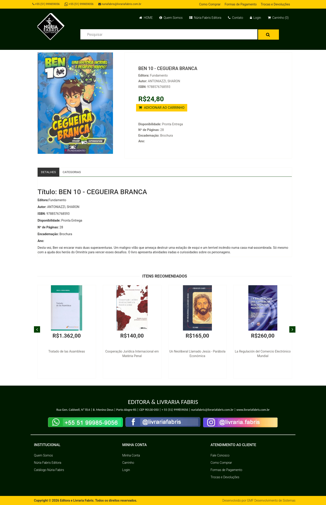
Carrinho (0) (278, 17)
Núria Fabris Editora (205, 17)
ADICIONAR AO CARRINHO (162, 108)
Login (255, 17)
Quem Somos (170, 17)
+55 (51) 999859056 (46, 4)
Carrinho (128, 462)
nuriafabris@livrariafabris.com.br (120, 4)
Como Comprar (210, 4)
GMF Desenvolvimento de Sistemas (270, 500)
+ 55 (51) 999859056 (175, 410)
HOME (146, 17)
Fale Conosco (220, 455)
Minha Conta (131, 455)
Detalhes (48, 172)
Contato (235, 17)
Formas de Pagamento (240, 4)
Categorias (72, 172)
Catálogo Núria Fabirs (49, 470)
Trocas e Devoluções (275, 4)
